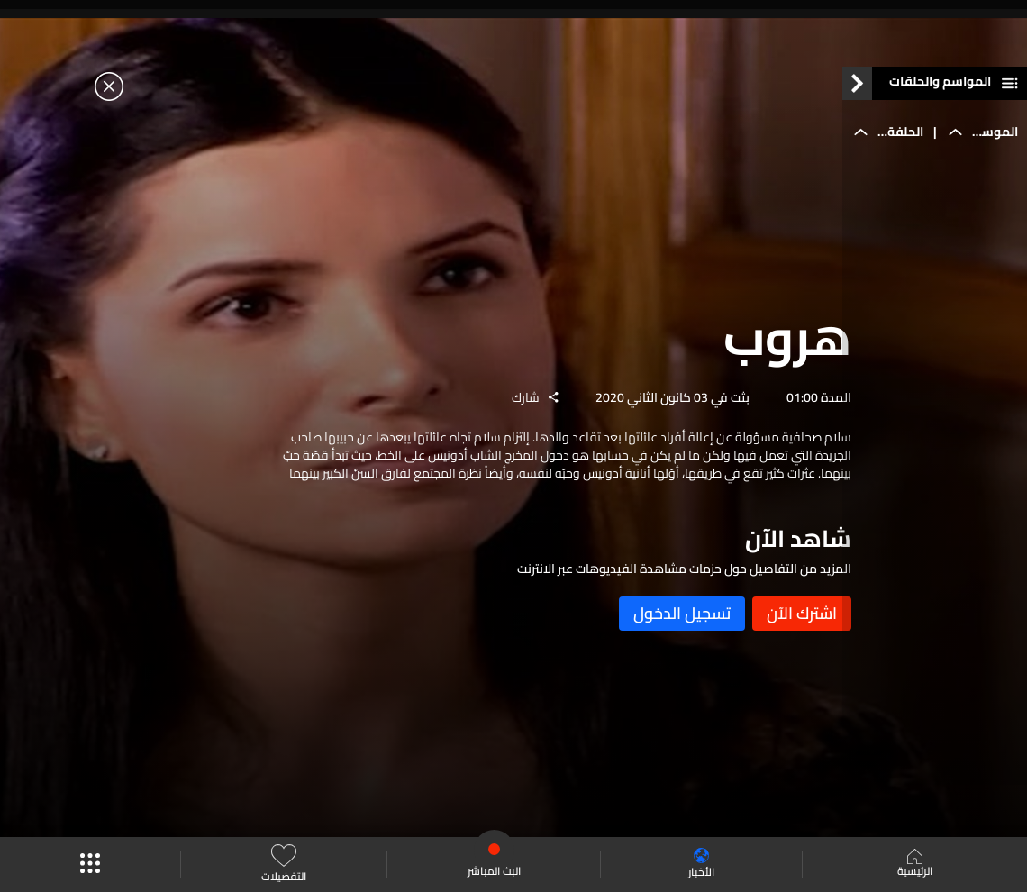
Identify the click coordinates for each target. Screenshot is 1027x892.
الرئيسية (914, 865)
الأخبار (701, 864)
